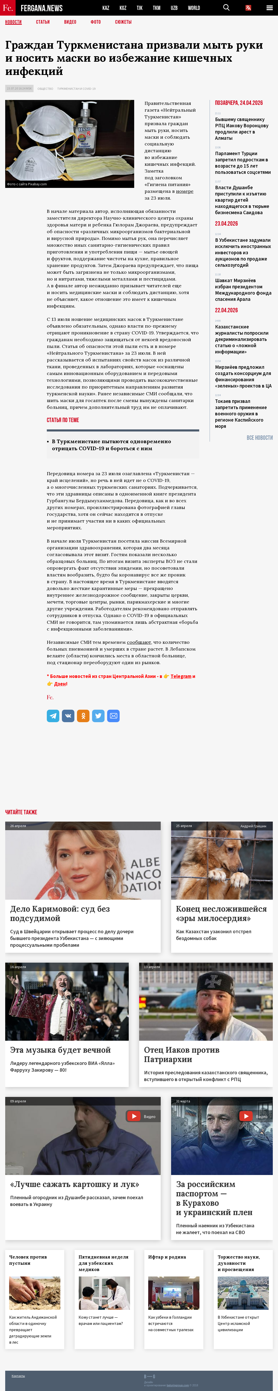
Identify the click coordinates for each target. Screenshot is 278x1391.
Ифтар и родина (167, 1257)
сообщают (139, 642)
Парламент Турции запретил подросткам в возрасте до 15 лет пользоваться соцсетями (243, 162)
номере (184, 191)
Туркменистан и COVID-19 (76, 89)
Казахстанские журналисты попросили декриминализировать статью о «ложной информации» (242, 339)
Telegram (181, 676)
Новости (13, 22)
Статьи (43, 22)
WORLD (194, 8)
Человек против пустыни (28, 1260)
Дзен (60, 684)
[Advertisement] (139, 770)
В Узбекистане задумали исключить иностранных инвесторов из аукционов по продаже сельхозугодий (243, 252)
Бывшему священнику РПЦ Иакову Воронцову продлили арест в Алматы (241, 128)
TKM (156, 8)
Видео (70, 22)
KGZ (123, 8)
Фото (96, 22)
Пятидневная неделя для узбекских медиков (103, 1263)
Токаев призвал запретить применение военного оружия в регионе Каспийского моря (241, 413)
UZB (174, 8)
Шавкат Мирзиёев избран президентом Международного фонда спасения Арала (243, 289)
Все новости (260, 438)
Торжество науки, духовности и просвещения (239, 1263)
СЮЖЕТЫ (123, 22)
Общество (45, 89)
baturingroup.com (178, 1385)
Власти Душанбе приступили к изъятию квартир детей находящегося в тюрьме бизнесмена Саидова (242, 199)
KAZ (105, 8)
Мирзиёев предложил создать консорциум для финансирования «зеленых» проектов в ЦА (243, 376)
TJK (140, 8)
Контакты (18, 1376)
